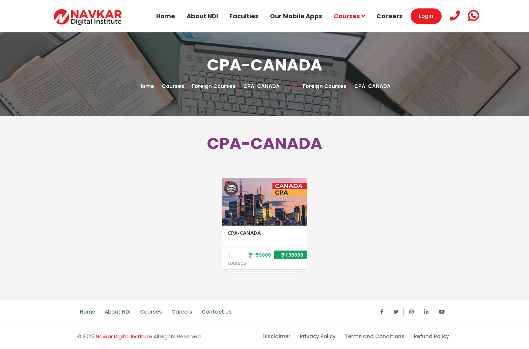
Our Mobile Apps (296, 16)
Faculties (243, 16)
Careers (389, 16)
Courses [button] (349, 16)
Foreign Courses (213, 86)
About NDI (202, 16)
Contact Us (217, 311)
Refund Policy (431, 336)
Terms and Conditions (375, 336)
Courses (173, 86)
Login (426, 16)
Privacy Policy (318, 336)
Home (165, 16)
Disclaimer (276, 336)
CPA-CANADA (261, 86)
